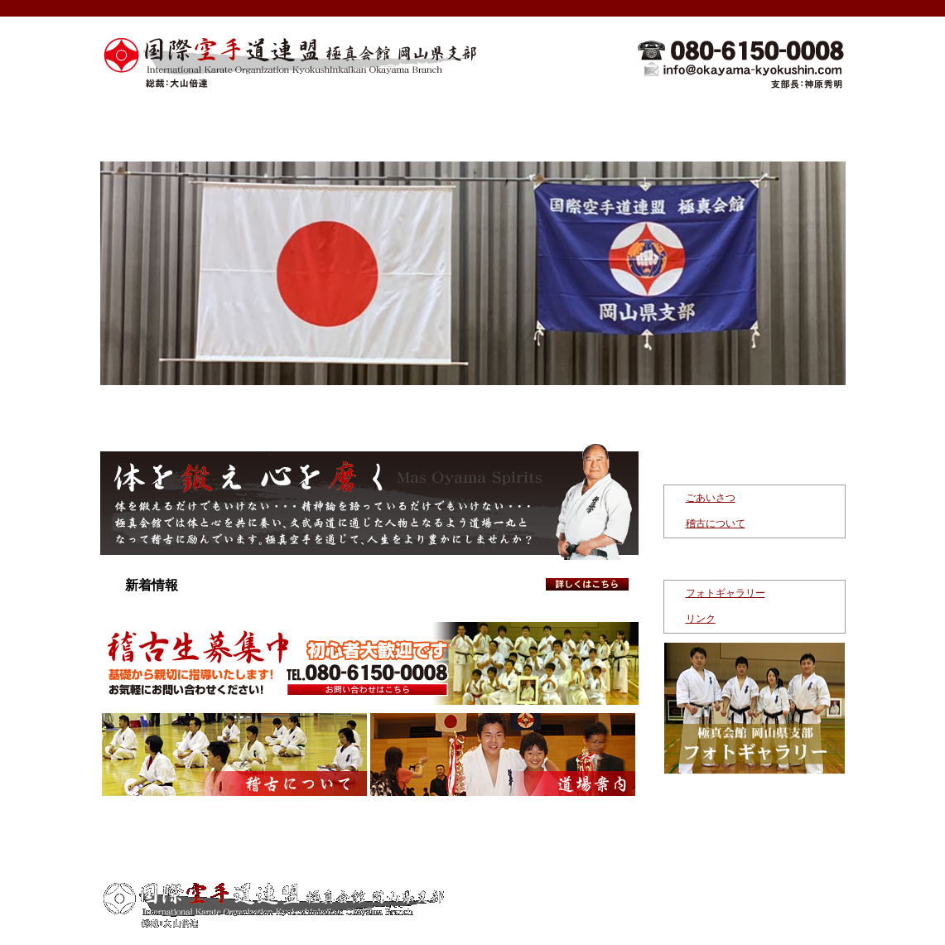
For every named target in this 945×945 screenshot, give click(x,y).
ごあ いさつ (368, 859)
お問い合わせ (783, 122)
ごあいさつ (710, 498)
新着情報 (286, 122)
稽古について (715, 523)
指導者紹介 (659, 122)
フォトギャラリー (725, 593)
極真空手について (411, 122)
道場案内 (535, 122)
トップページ (162, 122)
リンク (701, 618)
